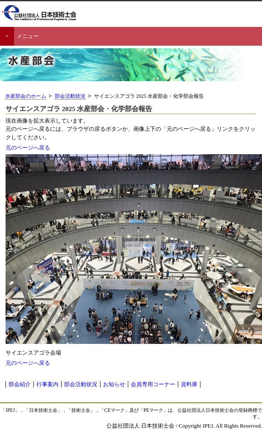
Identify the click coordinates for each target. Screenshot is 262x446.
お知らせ (114, 384)
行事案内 (47, 384)
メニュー (28, 36)
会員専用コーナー (153, 384)
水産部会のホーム (25, 96)
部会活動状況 (70, 96)
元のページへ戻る (28, 147)
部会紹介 (20, 384)
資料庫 (189, 384)
